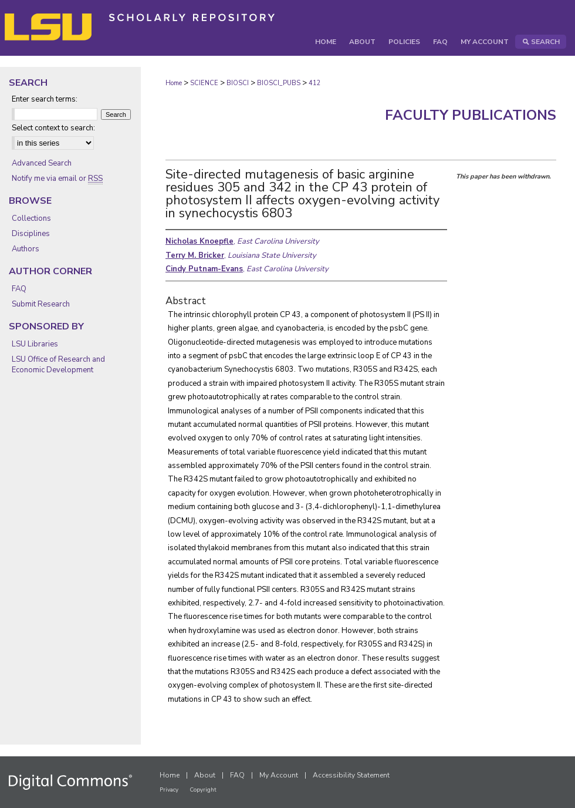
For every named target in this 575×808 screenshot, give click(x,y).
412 (315, 83)
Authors (25, 249)
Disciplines (31, 233)
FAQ (19, 289)
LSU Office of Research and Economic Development (58, 364)
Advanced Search (42, 163)
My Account (278, 775)
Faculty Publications (470, 115)
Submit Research (41, 304)
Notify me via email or (57, 178)
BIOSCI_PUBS (278, 83)
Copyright (203, 790)
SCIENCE (204, 83)
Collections (31, 218)
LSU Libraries (35, 344)
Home (173, 83)
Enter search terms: (44, 99)
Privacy (169, 790)
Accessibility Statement (351, 775)
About (204, 775)
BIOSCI (237, 83)
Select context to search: (53, 128)
